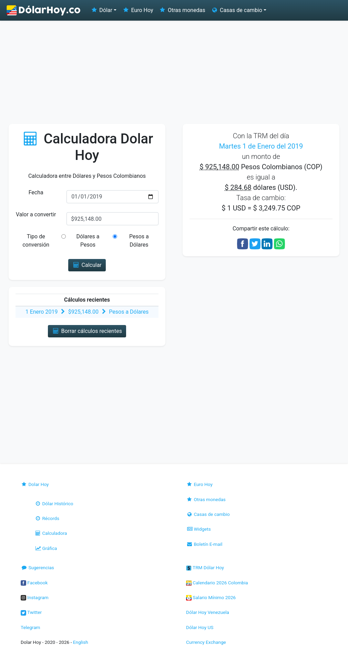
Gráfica (45, 548)
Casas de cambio (208, 514)
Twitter (31, 612)
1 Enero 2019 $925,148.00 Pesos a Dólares (87, 312)
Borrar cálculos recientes (87, 331)
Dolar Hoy (35, 484)
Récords (46, 518)
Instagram (35, 597)
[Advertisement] (174, 72)
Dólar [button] (101, 10)
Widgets (198, 529)
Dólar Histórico (53, 503)
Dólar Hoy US (199, 627)
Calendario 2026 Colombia (217, 582)
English (80, 642)
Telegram (30, 627)
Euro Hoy (137, 10)
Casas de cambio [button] (236, 10)
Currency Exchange (206, 642)
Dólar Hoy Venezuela (207, 612)
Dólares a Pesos (88, 240)
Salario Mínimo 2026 (211, 597)
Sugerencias (37, 567)
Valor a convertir (36, 214)
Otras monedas (182, 10)
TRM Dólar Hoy (205, 567)
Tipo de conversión (35, 240)
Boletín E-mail (204, 544)
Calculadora (50, 533)
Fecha (36, 192)
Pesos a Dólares (139, 240)
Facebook (34, 582)
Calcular (87, 265)
